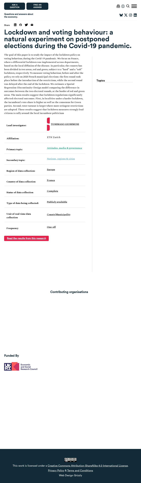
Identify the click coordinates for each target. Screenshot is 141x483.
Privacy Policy (56, 470)
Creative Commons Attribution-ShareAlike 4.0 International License (88, 466)
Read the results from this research (26, 238)
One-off (51, 227)
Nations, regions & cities (61, 159)
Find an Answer (37, 6)
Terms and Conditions (80, 470)
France (51, 180)
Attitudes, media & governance (64, 148)
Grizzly (78, 475)
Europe (51, 169)
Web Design (66, 475)
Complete (52, 191)
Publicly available (57, 202)
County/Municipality (58, 214)
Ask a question (14, 6)
